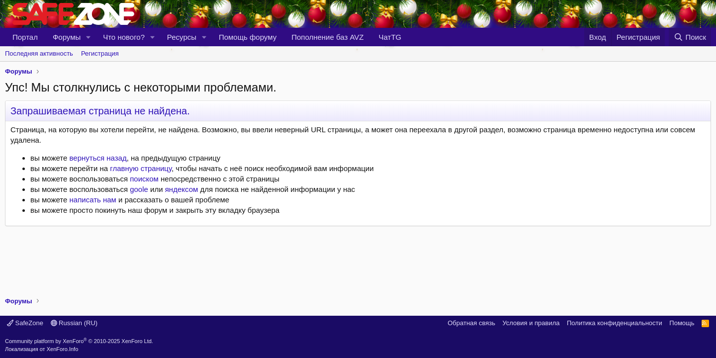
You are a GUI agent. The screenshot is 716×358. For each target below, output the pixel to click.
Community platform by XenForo (79, 341)
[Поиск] (690, 37)
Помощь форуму (247, 37)
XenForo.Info (63, 349)
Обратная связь (471, 323)
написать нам (93, 199)
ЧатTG (390, 37)
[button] (88, 37)
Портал (25, 37)
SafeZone (25, 323)
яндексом (181, 189)
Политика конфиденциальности (614, 323)
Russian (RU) (74, 323)
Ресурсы (181, 37)
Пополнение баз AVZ (327, 37)
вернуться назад (98, 158)
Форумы (67, 37)
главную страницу (141, 168)
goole (139, 189)
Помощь (681, 323)
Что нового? (124, 37)
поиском (144, 179)
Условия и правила (530, 323)
